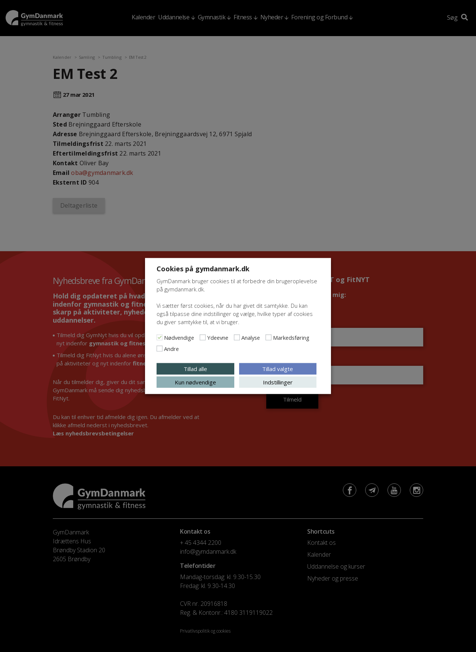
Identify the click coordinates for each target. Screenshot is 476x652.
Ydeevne (217, 337)
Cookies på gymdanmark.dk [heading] (203, 268)
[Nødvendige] (160, 338)
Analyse (250, 337)
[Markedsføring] (268, 338)
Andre (171, 348)
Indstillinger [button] (278, 382)
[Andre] (160, 349)
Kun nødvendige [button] (195, 382)
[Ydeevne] (203, 338)
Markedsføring (291, 337)
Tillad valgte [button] (277, 369)
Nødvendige (179, 337)
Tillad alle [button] (195, 369)
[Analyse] (237, 338)
